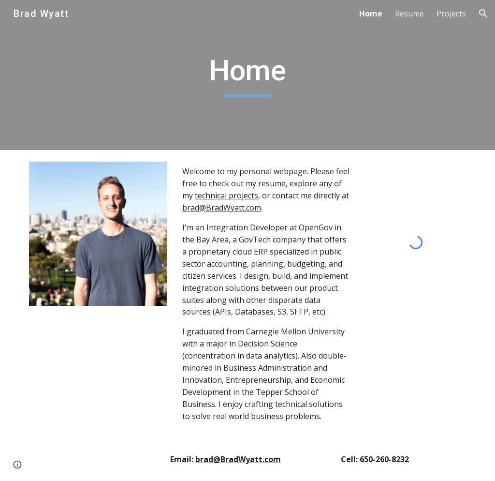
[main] (247, 75)
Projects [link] (451, 13)
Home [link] (370, 13)
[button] (483, 13)
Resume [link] (409, 13)
